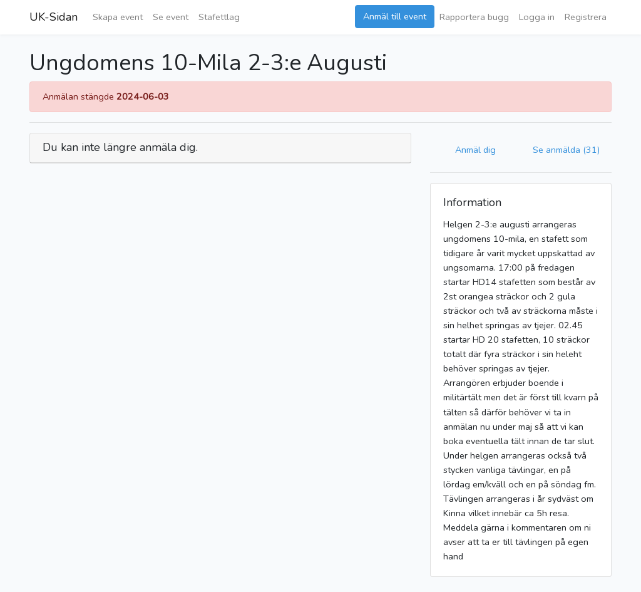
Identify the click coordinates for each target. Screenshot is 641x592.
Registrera (586, 17)
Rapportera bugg (474, 17)
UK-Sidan (53, 16)
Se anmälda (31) (566, 149)
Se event (170, 17)
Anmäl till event (394, 16)
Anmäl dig (475, 149)
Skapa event (118, 17)
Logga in (537, 17)
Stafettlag (219, 17)
